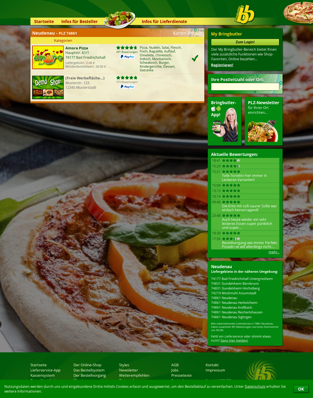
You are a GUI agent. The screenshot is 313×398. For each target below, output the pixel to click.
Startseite (44, 21)
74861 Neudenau (224, 298)
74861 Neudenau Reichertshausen (237, 312)
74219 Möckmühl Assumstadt (233, 293)
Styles (124, 364)
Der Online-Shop (87, 364)
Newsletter (128, 370)
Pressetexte (181, 375)
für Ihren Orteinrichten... (263, 121)
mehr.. (274, 252)
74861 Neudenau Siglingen (231, 317)
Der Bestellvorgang (89, 375)
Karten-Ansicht (188, 33)
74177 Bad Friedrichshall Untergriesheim (242, 278)
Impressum (215, 370)
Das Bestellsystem (89, 370)
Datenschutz (255, 386)
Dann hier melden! (234, 340)
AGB (175, 364)
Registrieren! (222, 65)
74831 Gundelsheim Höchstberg (235, 288)
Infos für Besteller (79, 21)
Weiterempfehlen (134, 375)
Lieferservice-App (45, 370)
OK (301, 389)
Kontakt (212, 364)
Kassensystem (42, 375)
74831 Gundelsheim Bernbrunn (235, 283)
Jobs (174, 370)
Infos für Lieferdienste (164, 21)
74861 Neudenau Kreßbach (231, 307)
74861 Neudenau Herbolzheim (234, 302)
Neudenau (221, 266)
